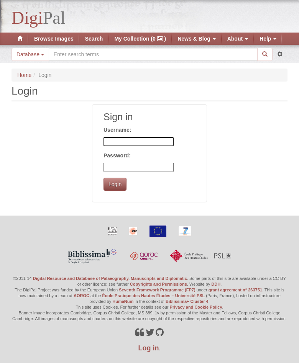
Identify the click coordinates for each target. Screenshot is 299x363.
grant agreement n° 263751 (235, 290)
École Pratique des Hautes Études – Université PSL (153, 295)
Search (94, 39)
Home (24, 75)
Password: (117, 155)
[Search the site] (153, 54)
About (237, 39)
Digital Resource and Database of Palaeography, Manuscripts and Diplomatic (110, 278)
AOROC (81, 295)
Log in (148, 348)
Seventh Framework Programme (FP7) (157, 290)
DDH (215, 284)
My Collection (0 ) (140, 39)
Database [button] (30, 54)
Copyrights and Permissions (158, 284)
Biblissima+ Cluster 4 (187, 301)
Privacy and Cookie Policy (196, 307)
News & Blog (196, 39)
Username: (117, 130)
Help (268, 39)
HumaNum (122, 301)
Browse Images (54, 39)
